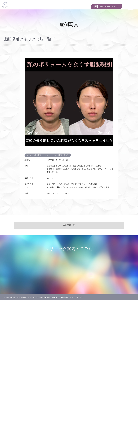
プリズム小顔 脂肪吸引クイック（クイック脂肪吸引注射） (49, 159)
